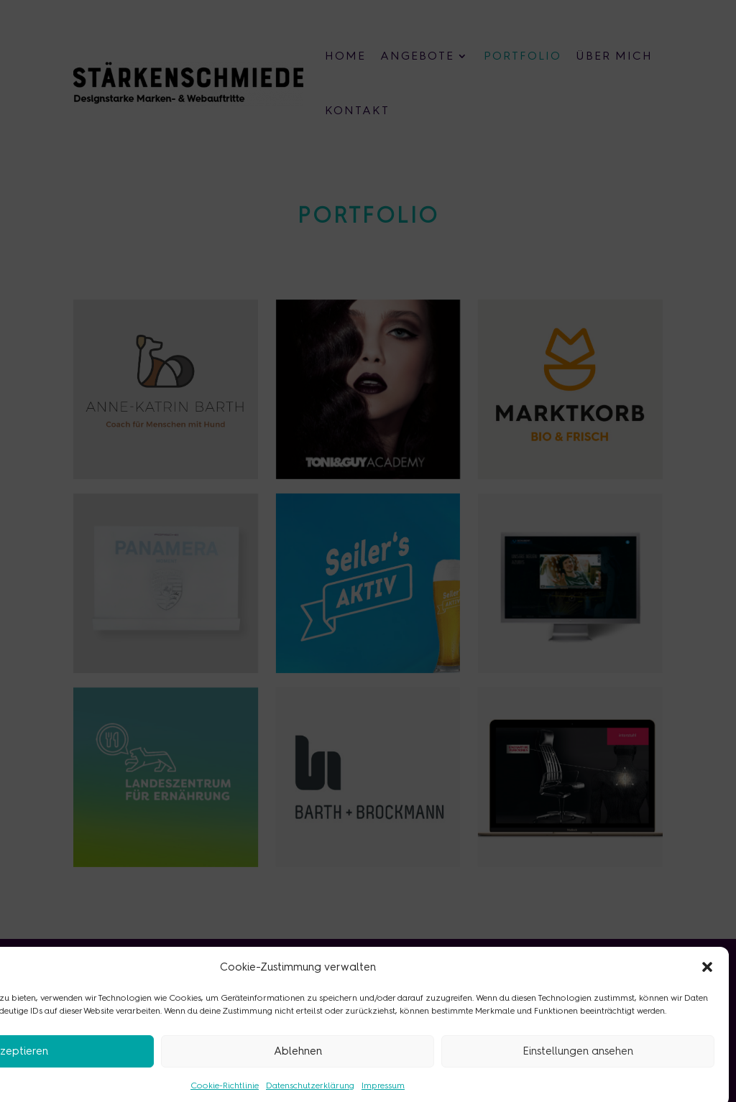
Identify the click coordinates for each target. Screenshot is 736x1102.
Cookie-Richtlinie (224, 1097)
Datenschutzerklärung (310, 1097)
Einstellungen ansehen (578, 1063)
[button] (707, 978)
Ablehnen (298, 1063)
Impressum (383, 1097)
